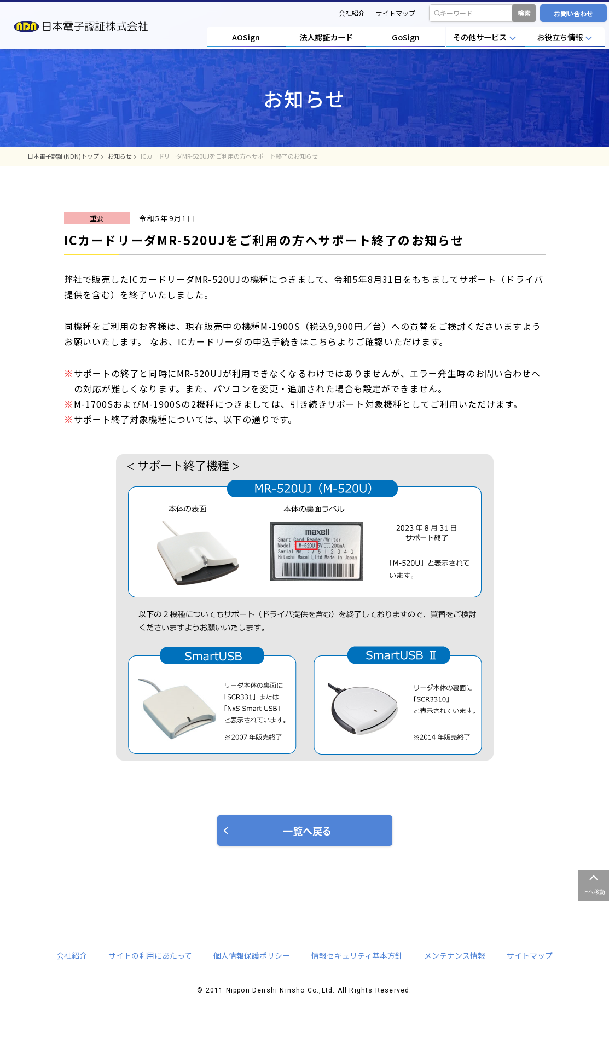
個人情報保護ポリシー (251, 955)
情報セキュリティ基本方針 (357, 955)
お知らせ (120, 156)
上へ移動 (594, 891)
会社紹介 (352, 13)
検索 (524, 13)
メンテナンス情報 (454, 955)
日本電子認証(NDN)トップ (63, 156)
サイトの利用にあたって (150, 955)
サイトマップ (395, 13)
